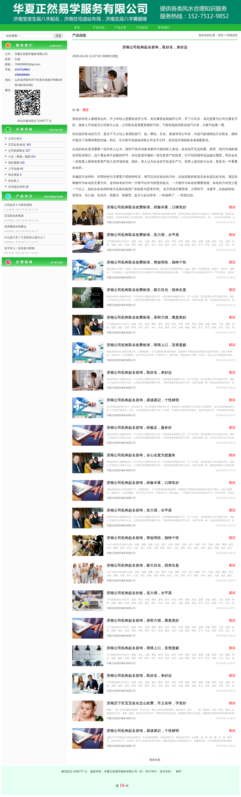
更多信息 (154, 759)
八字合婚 (13, 168)
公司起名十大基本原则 (18, 204)
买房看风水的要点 (15, 226)
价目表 (12, 180)
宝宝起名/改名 (16, 144)
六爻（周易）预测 (19, 156)
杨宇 (178, 771)
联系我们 (164, 27)
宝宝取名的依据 (14, 215)
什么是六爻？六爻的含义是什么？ (25, 237)
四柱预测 (13, 162)
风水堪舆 (13, 174)
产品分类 (120, 27)
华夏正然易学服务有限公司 (121, 222)
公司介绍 (13, 138)
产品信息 (99, 27)
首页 (77, 27)
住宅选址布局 (16, 186)
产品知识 (142, 27)
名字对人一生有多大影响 (19, 248)
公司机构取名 (16, 150)
